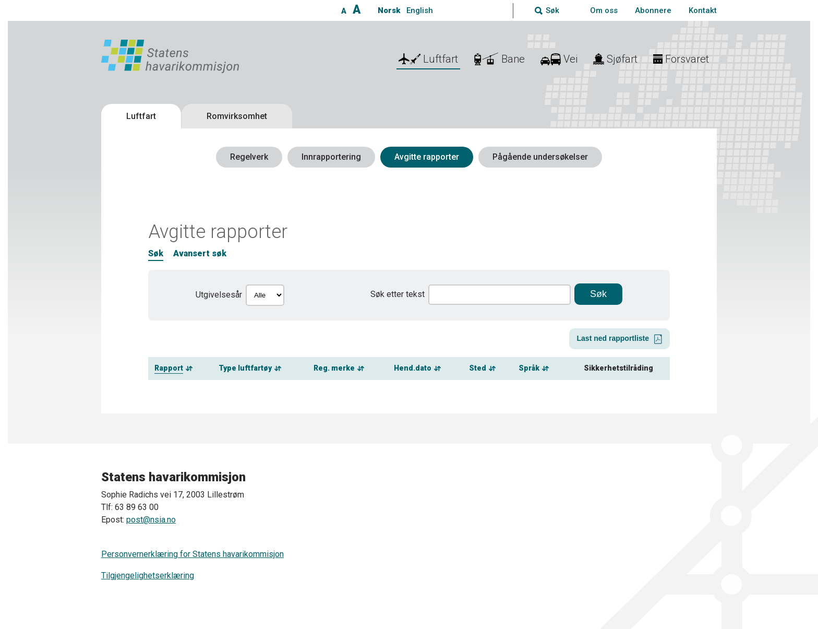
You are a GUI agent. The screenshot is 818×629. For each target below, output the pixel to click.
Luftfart (141, 116)
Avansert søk (199, 253)
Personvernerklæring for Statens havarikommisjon (192, 554)
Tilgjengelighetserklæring (147, 575)
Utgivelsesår (219, 295)
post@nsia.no (151, 520)
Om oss (604, 10)
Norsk (389, 10)
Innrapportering (331, 157)
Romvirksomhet (237, 116)
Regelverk (249, 157)
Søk (155, 253)
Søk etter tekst (397, 294)
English (419, 10)
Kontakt (703, 10)
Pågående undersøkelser (540, 157)
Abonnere (653, 10)
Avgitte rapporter (426, 157)
